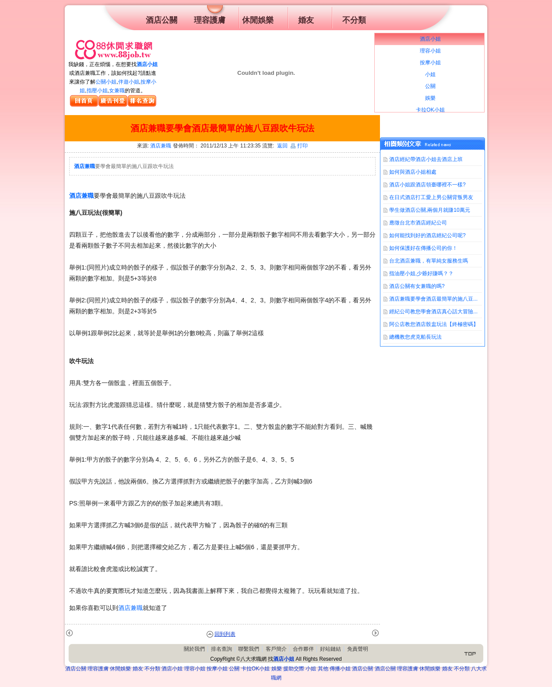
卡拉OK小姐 (255, 669)
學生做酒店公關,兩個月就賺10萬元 (429, 210)
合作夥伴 (303, 649)
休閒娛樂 (120, 669)
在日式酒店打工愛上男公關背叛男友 (431, 197)
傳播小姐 (340, 669)
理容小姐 (194, 669)
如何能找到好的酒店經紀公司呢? (427, 235)
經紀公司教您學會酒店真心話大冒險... (433, 311)
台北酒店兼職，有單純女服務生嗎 (428, 261)
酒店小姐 (147, 64)
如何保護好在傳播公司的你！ (423, 248)
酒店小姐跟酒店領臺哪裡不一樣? (427, 185)
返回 (282, 146)
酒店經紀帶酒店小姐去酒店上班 (426, 159)
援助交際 (293, 669)
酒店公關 (75, 669)
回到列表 (225, 634)
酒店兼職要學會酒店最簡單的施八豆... (433, 299)
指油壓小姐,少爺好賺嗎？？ (421, 273)
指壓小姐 (97, 91)
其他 (323, 669)
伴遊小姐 (128, 82)
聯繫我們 (248, 649)
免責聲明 (357, 649)
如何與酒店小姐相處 (412, 172)
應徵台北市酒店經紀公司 (418, 223)
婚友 (138, 669)
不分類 (152, 669)
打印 (299, 146)
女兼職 (117, 91)
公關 (234, 669)
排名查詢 (221, 649)
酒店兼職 (160, 146)
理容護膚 (98, 669)
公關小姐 (105, 82)
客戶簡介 (276, 649)
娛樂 (276, 669)
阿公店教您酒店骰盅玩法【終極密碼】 (433, 324)
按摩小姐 (217, 669)
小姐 (311, 669)
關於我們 (194, 649)
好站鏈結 (330, 649)
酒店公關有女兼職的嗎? (417, 286)
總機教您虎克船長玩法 (415, 337)
